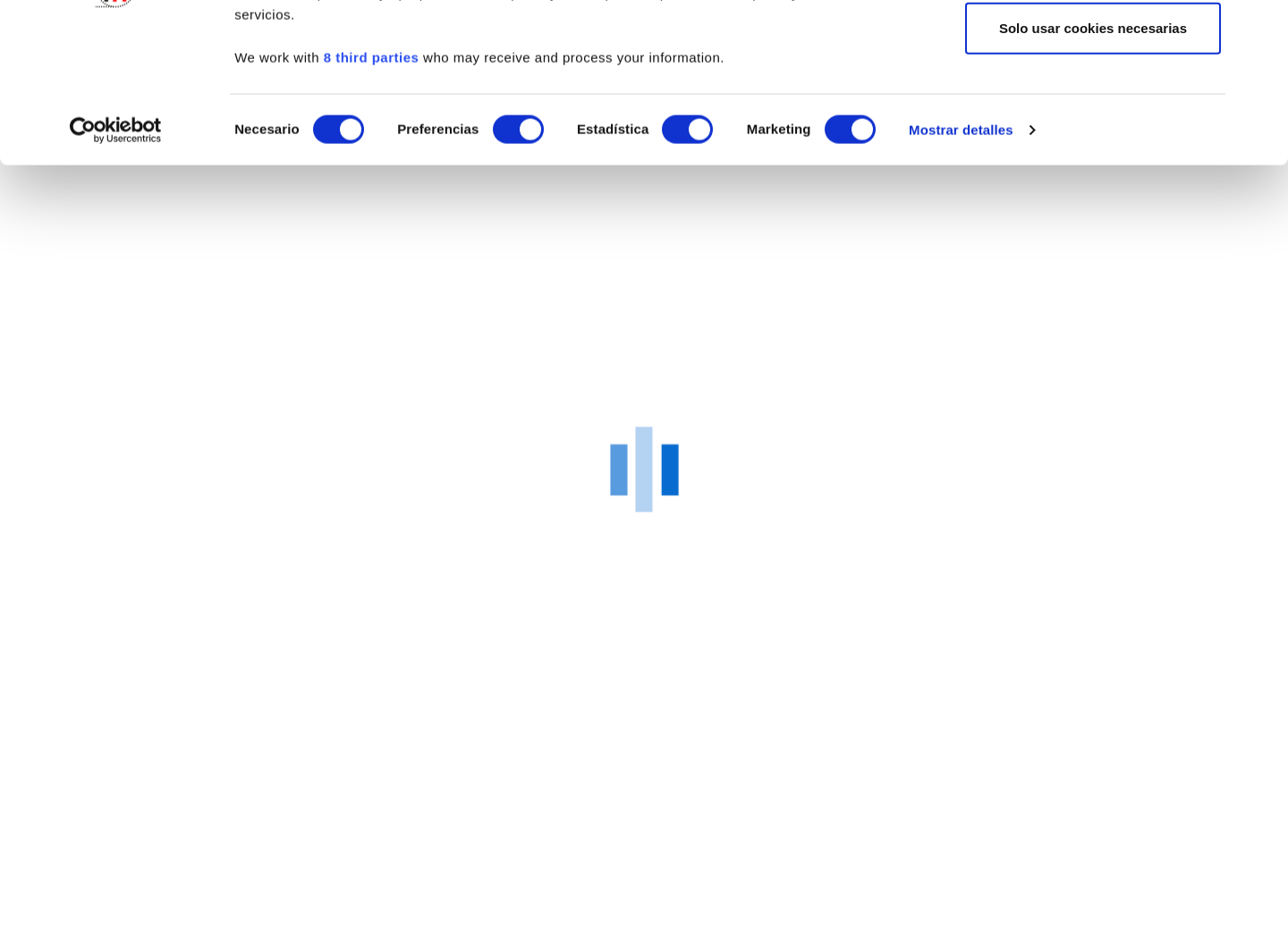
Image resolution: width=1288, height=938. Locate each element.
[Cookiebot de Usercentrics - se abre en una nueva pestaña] (116, 266)
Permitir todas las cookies (1093, 47)
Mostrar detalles (961, 266)
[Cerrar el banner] (1260, 27)
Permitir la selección (1093, 106)
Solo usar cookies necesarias (1093, 164)
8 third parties (371, 193)
